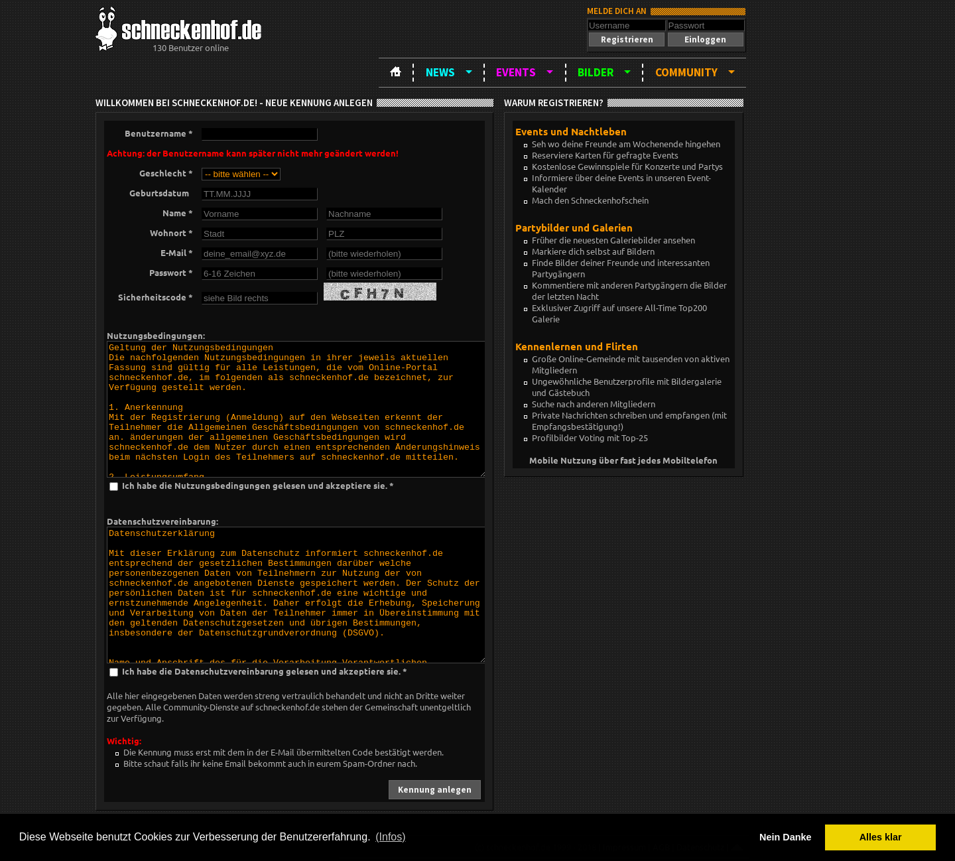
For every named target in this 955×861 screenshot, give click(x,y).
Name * (177, 212)
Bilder (595, 72)
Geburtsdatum (161, 192)
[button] (627, 39)
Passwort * (171, 272)
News (440, 72)
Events (516, 72)
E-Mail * (176, 252)
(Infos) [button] (390, 836)
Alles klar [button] (881, 837)
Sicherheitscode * (155, 296)
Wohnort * (171, 232)
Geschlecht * (166, 172)
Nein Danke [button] (785, 837)
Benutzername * (159, 133)
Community (686, 72)
